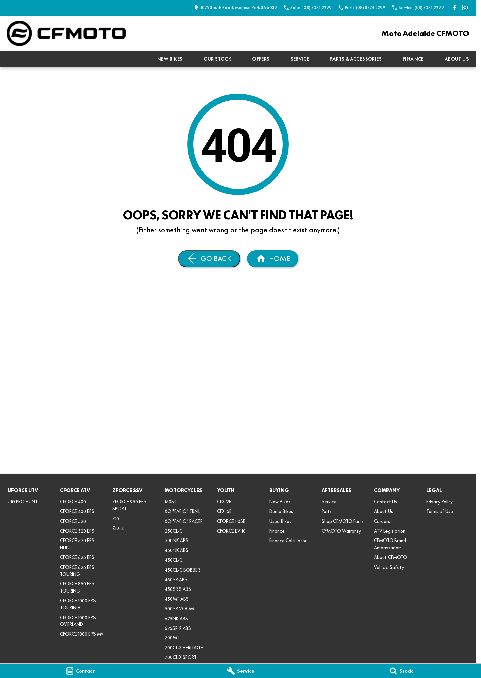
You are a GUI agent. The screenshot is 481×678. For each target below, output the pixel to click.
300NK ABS (176, 540)
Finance (413, 59)
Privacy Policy (439, 501)
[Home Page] (66, 33)
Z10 (115, 518)
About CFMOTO (390, 557)
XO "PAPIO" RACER (184, 521)
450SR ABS (176, 579)
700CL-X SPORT (181, 657)
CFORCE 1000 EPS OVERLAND (78, 621)
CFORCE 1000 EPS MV (82, 634)
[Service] (240, 671)
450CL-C (173, 560)
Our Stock (218, 59)
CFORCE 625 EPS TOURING (77, 570)
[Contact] (80, 671)
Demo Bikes (281, 511)
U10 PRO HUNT (23, 501)
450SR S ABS (178, 589)
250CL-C (173, 531)
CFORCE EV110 (231, 531)
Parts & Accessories (356, 59)
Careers (382, 521)
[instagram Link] (465, 7)
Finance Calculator (287, 540)
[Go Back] (209, 258)
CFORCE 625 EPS (77, 557)
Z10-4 (118, 528)
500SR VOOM (179, 608)
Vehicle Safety (389, 567)
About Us (457, 59)
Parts (327, 511)
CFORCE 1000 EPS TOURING (78, 604)
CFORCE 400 (73, 501)
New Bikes (170, 59)
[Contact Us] (235, 7)
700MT (172, 638)
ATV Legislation (389, 531)
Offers (260, 59)
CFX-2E (224, 501)
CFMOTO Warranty (341, 531)
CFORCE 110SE (231, 521)
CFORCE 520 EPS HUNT (77, 544)
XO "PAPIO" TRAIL (182, 511)
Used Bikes (280, 521)
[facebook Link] (455, 7)
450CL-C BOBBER (182, 570)
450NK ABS (176, 550)
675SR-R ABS (178, 628)
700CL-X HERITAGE (184, 647)
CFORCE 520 (73, 521)
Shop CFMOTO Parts (343, 521)
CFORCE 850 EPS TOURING (77, 587)
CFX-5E (224, 511)
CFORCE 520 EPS (77, 531)
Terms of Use (439, 511)
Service (300, 59)
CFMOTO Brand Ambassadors (390, 544)
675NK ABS (176, 618)
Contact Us (385, 501)
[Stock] (401, 671)
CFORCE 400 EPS (77, 511)
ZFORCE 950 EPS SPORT (129, 505)
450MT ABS (177, 599)
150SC (171, 501)
